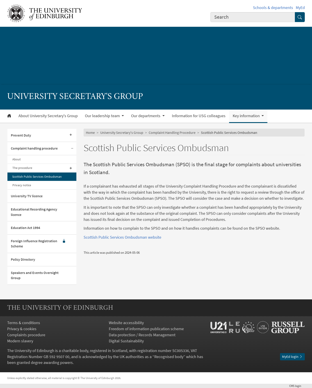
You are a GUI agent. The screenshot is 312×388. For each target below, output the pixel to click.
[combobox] (252, 17)
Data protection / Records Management (142, 334)
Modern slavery (20, 340)
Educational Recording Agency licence (34, 212)
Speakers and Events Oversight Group (35, 275)
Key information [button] (247, 115)
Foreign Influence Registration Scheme (38, 243)
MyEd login (292, 356)
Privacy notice (21, 185)
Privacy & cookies (21, 328)
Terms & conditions (23, 322)
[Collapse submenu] (72, 148)
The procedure (22, 168)
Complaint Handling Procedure (172, 132)
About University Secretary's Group (48, 115)
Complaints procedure (26, 334)
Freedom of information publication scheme (146, 328)
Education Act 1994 (25, 228)
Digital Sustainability (126, 340)
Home (90, 132)
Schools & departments (273, 7)
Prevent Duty (21, 135)
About (16, 159)
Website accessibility (126, 322)
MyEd (300, 7)
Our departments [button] (146, 115)
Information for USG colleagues (198, 115)
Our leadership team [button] (103, 115)
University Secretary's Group (121, 132)
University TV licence (27, 196)
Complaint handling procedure (34, 148)
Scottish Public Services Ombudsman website (122, 237)
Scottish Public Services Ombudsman (37, 177)
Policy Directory (23, 259)
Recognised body (168, 356)
